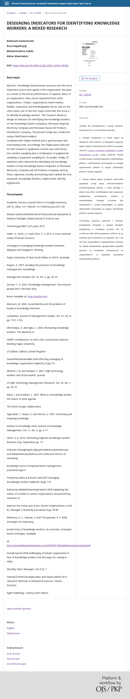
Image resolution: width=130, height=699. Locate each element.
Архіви (22, 12)
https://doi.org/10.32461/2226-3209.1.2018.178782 (40, 65)
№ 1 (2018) (35, 12)
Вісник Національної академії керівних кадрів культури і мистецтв (51, 3)
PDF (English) (91, 78)
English (10, 628)
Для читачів (13, 653)
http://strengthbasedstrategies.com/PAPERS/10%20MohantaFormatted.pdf (48, 545)
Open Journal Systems (19, 608)
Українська (13, 633)
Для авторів (13, 658)
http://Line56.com (37, 296)
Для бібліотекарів (16, 663)
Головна (11, 12)
